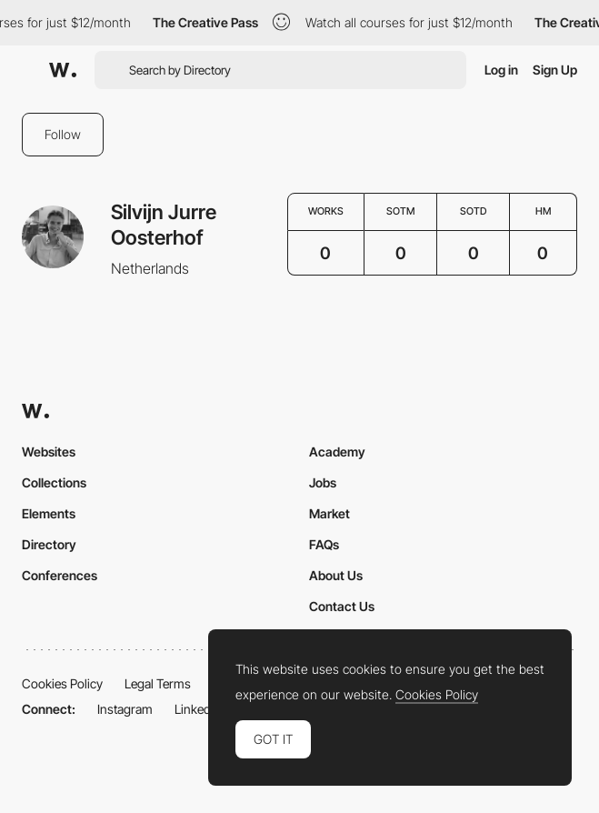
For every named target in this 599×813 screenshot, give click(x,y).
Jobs (322, 482)
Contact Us (341, 606)
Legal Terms (158, 683)
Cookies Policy (62, 683)
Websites (48, 451)
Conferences (59, 575)
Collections (54, 482)
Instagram (125, 709)
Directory (49, 544)
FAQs (324, 544)
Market (329, 513)
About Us (336, 575)
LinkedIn (198, 709)
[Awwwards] (62, 70)
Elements (48, 513)
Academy (337, 451)
